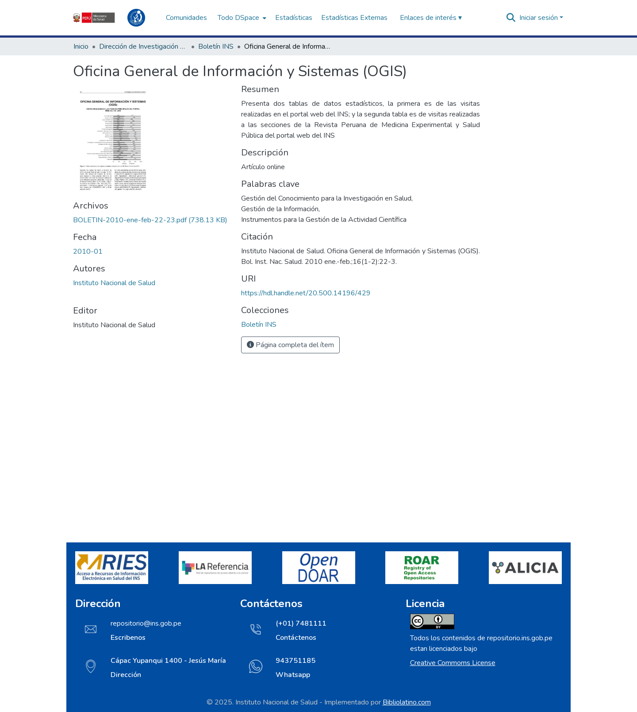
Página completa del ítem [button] (290, 345)
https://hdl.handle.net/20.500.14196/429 (306, 293)
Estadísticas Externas (354, 18)
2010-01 (88, 251)
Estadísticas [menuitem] (293, 18)
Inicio (80, 46)
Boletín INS (216, 46)
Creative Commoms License (452, 663)
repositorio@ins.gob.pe (146, 623)
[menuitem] (241, 17)
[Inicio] (115, 18)
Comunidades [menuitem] (186, 18)
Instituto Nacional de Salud (114, 283)
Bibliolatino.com (407, 702)
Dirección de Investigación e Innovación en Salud (143, 46)
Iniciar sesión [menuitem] (538, 18)
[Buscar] (511, 17)
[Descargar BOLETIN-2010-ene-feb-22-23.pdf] (150, 220)
